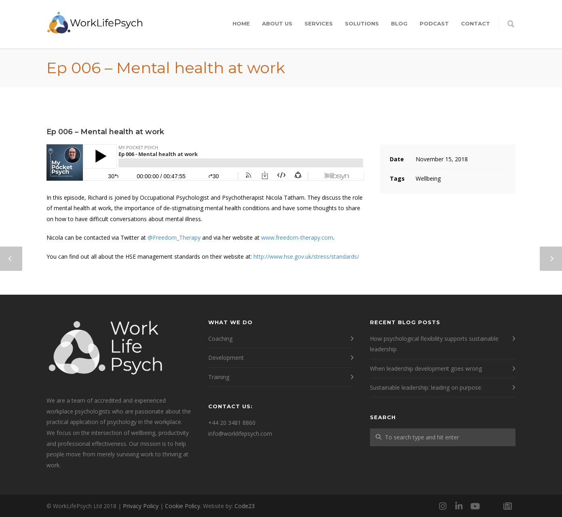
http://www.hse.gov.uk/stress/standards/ (306, 256)
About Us (277, 23)
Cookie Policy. (183, 506)
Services (318, 23)
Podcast (434, 23)
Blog (399, 23)
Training (218, 377)
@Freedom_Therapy (174, 237)
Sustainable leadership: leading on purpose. (426, 387)
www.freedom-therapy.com (297, 237)
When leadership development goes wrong (426, 368)
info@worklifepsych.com (240, 433)
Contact (475, 23)
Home (241, 23)
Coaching (220, 338)
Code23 (245, 506)
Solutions (362, 23)
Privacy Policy (140, 506)
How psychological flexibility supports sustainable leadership (434, 344)
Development (226, 357)
